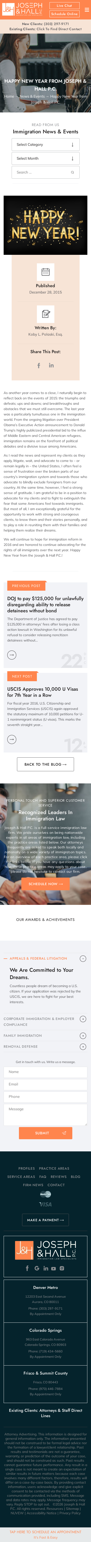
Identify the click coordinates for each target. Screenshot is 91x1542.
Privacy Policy (70, 1513)
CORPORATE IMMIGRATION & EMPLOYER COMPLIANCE (39, 1021)
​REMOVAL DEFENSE (21, 1046)
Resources (55, 1508)
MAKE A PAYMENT (43, 1220)
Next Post (22, 676)
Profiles (26, 1168)
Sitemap (72, 1508)
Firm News (33, 1185)
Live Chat (64, 5)
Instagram (62, 1268)
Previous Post (26, 585)
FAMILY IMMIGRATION (23, 1035)
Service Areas (21, 1176)
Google (37, 1268)
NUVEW (17, 1513)
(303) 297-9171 (56, 23)
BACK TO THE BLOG (43, 764)
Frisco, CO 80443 (45, 1382)
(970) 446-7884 (51, 1389)
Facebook (28, 1268)
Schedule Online (64, 14)
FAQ (42, 1176)
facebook (39, 365)
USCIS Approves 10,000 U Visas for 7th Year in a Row (42, 692)
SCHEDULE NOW (43, 883)
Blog (76, 1176)
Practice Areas (54, 1168)
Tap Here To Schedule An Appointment (45, 1534)
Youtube (54, 1268)
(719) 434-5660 (51, 1351)
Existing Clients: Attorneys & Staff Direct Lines (45, 1413)
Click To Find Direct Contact (45, 29)
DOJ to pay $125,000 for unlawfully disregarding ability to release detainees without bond (45, 605)
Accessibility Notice (42, 1513)
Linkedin (45, 1268)
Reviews (59, 1176)
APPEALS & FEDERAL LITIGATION (38, 958)
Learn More (11, 655)
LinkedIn (51, 365)
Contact (56, 1185)
